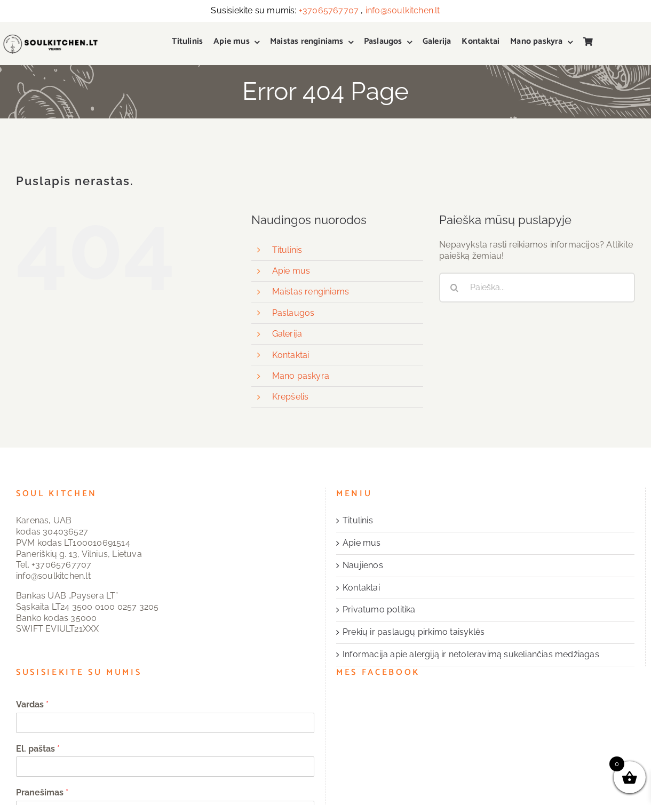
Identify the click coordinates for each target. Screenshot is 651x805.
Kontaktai (290, 355)
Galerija (287, 334)
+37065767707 (329, 10)
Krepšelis (290, 397)
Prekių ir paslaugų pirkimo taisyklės (414, 632)
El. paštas (38, 749)
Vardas (32, 704)
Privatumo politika (379, 609)
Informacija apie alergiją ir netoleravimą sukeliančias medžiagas (471, 654)
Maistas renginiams (311, 291)
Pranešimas (42, 792)
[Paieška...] (537, 287)
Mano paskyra (300, 376)
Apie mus (291, 271)
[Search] (454, 287)
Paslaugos (293, 313)
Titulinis (287, 250)
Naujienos (363, 565)
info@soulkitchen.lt (403, 10)
